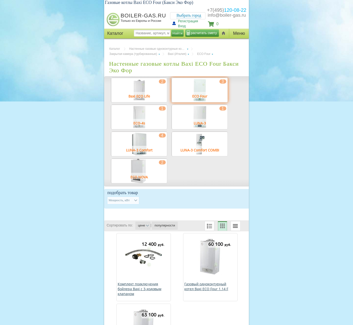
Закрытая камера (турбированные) (133, 54)
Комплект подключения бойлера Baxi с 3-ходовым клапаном (139, 289)
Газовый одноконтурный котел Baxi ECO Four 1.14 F (206, 286)
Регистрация (188, 21)
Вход (182, 26)
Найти (178, 33)
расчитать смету (204, 33)
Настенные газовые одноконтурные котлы (158, 48)
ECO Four (203, 54)
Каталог (114, 48)
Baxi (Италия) (177, 54)
